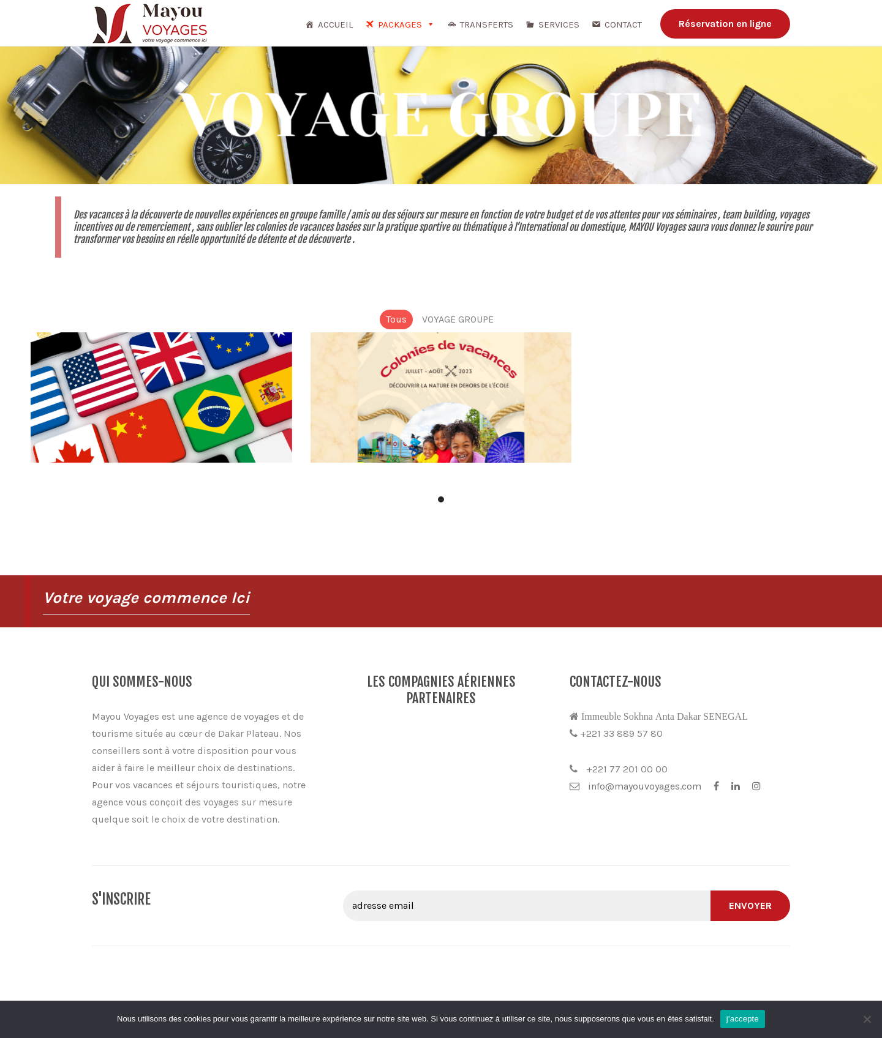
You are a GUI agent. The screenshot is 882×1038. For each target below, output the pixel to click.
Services (558, 24)
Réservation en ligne (725, 23)
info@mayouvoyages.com (635, 786)
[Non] (867, 1019)
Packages (406, 24)
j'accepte (742, 1018)
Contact (623, 24)
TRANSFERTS (486, 24)
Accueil (335, 24)
